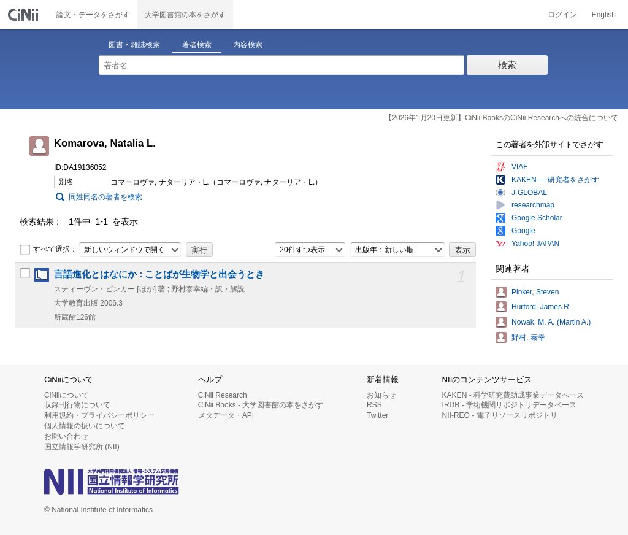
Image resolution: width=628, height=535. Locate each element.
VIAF (519, 167)
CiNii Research (222, 395)
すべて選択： (48, 249)
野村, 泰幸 (528, 337)
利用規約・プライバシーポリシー (99, 415)
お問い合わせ (66, 436)
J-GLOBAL (529, 192)
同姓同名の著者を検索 (105, 197)
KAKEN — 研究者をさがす (555, 179)
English (604, 14)
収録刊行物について (77, 405)
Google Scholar (536, 218)
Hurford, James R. (541, 306)
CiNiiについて (66, 395)
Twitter (377, 415)
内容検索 (247, 44)
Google (523, 230)
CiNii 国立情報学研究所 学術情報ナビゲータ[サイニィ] (24, 14)
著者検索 (197, 44)
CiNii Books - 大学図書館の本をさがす (261, 405)
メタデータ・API (226, 415)
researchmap (532, 205)
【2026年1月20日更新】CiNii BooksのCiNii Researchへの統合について (501, 118)
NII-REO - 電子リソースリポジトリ (499, 415)
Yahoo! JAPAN (535, 243)
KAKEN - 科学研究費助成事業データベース (513, 395)
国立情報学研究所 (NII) (82, 446)
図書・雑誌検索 (134, 44)
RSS (374, 405)
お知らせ (381, 395)
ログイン (562, 14)
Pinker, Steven (535, 292)
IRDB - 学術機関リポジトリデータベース (509, 405)
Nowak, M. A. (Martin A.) (551, 322)
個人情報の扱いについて (84, 425)
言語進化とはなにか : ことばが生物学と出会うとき (159, 274)
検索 (507, 65)
